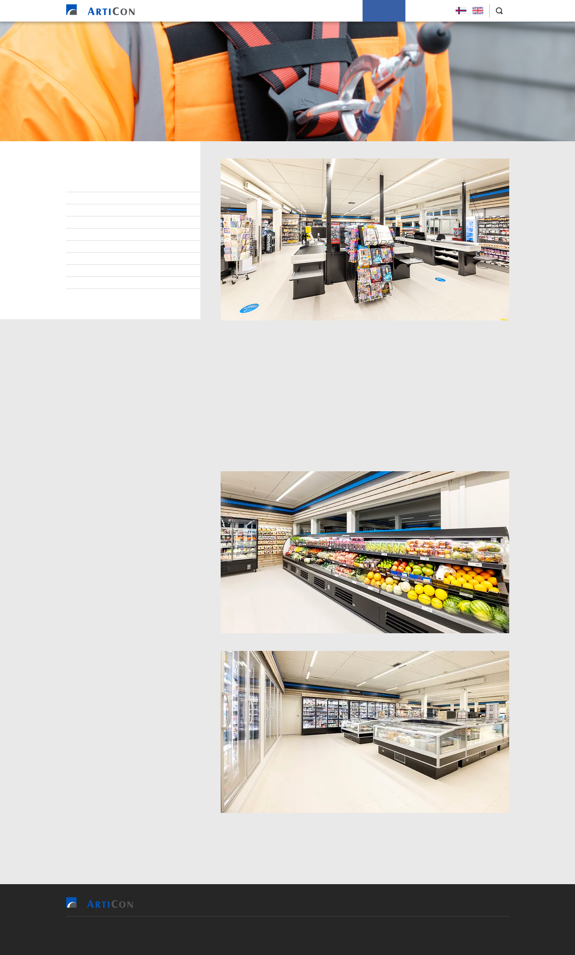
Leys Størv (428, 10)
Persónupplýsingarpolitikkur (122, 295)
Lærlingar (93, 210)
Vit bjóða (227, 10)
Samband (92, 234)
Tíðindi (88, 270)
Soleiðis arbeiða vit (327, 10)
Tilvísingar (270, 10)
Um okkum (384, 10)
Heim (193, 10)
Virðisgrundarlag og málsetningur (131, 246)
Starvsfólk (95, 198)
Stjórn (88, 186)
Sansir (338, 936)
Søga (86, 282)
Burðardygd (96, 258)
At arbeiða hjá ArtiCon (112, 222)
